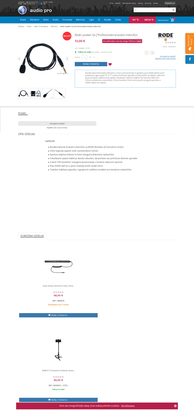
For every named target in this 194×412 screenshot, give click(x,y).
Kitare (23, 20)
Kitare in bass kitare (26, 357)
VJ (50, 369)
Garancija (146, 3)
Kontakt (116, 3)
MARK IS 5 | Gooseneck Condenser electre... (77, 288)
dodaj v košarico (91, 64)
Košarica (101, 351)
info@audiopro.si (158, 369)
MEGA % (149, 20)
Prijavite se (169, 3)
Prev (19, 59)
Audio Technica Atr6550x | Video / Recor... (37, 288)
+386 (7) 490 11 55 (164, 387)
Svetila (52, 363)
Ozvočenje (67, 20)
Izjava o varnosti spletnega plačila (78, 367)
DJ (99, 20)
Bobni (45, 20)
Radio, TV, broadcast (58, 351)
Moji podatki (102, 363)
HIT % (135, 20)
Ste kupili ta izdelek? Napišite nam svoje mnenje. (165, 58)
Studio (55, 20)
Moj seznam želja (104, 357)
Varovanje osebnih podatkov (79, 355)
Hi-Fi (51, 366)
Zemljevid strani (77, 397)
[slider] (170, 43)
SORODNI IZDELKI (32, 237)
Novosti (154, 3)
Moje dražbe (102, 360)
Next (67, 59)
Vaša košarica (167, 19)
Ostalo (118, 20)
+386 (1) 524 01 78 (165, 390)
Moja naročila (103, 354)
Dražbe (74, 372)
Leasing (138, 3)
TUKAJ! (138, 41)
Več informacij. (128, 406)
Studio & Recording (26, 351)
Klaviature (34, 20)
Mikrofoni (80, 20)
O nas (110, 3)
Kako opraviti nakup (127, 3)
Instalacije (54, 357)
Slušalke (107, 20)
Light (91, 20)
